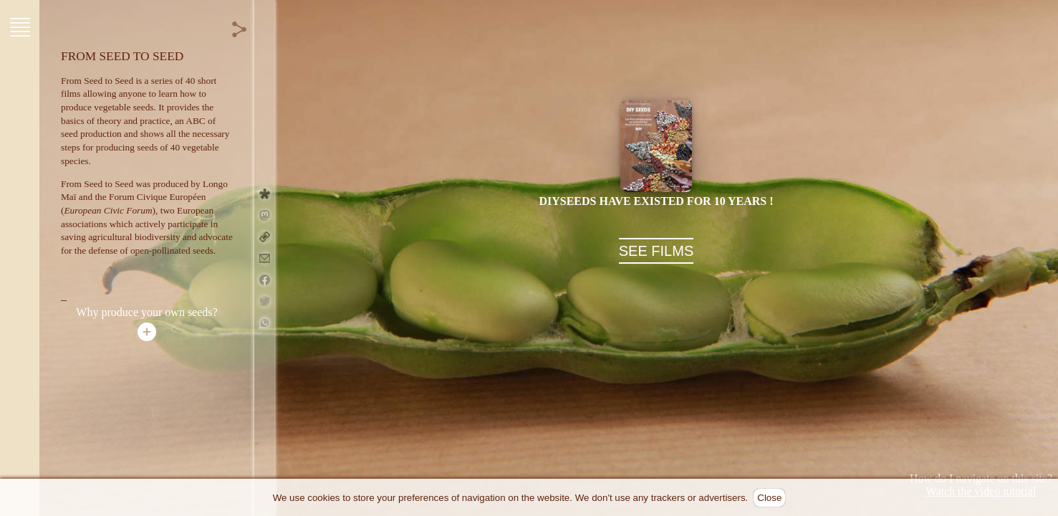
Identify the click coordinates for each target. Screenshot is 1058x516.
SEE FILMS (656, 251)
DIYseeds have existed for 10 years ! (656, 201)
